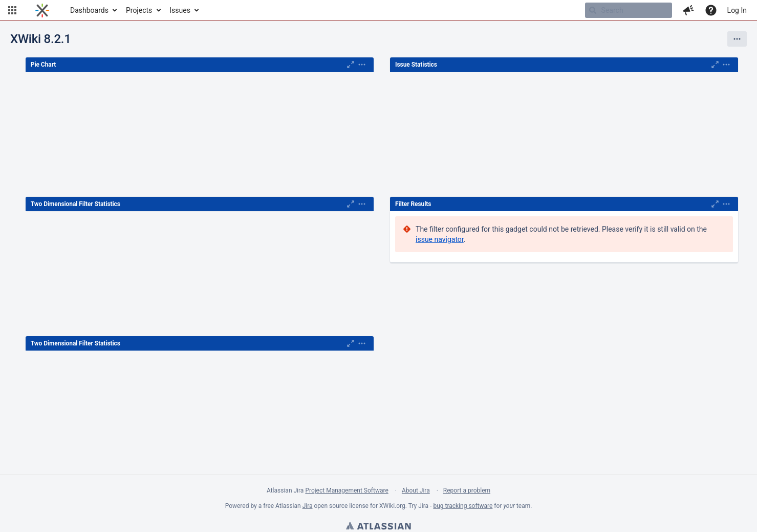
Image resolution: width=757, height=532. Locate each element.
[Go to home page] (42, 10)
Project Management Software (346, 490)
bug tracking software (462, 505)
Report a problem (466, 490)
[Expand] (361, 64)
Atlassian (378, 527)
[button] (12, 10)
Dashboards (89, 10)
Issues (179, 10)
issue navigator (440, 239)
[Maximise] (350, 64)
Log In (737, 10)
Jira (307, 505)
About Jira (416, 490)
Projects (139, 10)
